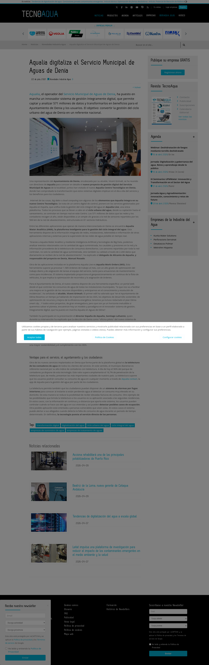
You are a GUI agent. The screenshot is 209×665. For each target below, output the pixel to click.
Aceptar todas (34, 337)
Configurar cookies (172, 337)
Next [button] (185, 33)
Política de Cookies (104, 337)
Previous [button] (23, 33)
